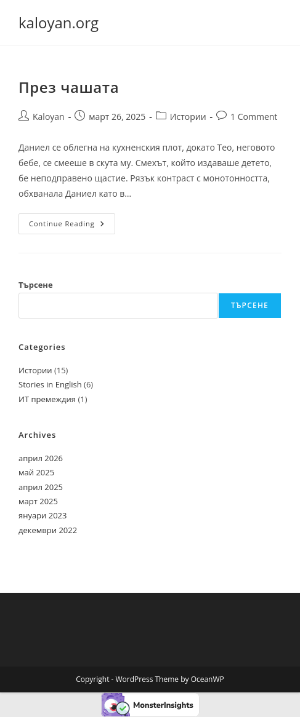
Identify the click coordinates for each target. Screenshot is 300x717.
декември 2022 (47, 530)
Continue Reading (72, 226)
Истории (188, 116)
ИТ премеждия (47, 399)
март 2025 (38, 501)
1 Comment (253, 116)
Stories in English (50, 384)
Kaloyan (49, 116)
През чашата (68, 87)
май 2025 (36, 472)
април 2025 (40, 487)
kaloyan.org (58, 22)
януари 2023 (42, 515)
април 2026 (40, 458)
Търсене (35, 284)
